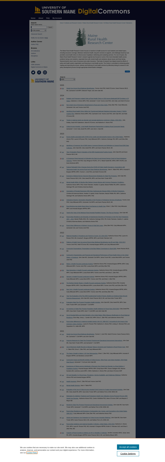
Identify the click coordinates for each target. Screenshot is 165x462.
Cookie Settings (128, 453)
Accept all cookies (128, 447)
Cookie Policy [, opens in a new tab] (32, 453)
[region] (82, 450)
